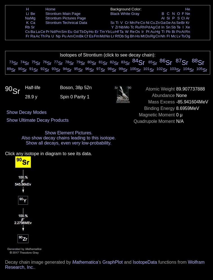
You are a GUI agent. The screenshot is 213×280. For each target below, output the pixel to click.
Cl (183, 18)
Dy (86, 32)
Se (178, 23)
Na (27, 18)
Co (142, 23)
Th (43, 36)
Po (178, 32)
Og (187, 36)
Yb (107, 32)
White (125, 14)
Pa (47, 36)
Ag (152, 27)
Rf (117, 36)
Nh (163, 36)
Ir (142, 32)
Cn (157, 36)
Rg (152, 36)
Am (70, 36)
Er (96, 32)
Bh (132, 36)
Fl (168, 36)
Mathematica (85, 262)
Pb (168, 32)
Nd (52, 32)
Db (121, 36)
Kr (187, 23)
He (187, 9)
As (173, 23)
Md (102, 36)
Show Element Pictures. (69, 132)
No (107, 36)
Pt (148, 32)
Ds (147, 36)
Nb (121, 27)
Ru (137, 27)
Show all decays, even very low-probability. (69, 143)
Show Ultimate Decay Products (37, 120)
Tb (81, 32)
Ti (117, 23)
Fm (96, 36)
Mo (127, 27)
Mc (173, 36)
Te (179, 27)
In (163, 27)
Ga (162, 23)
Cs (27, 32)
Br (183, 23)
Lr (112, 36)
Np (58, 36)
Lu (112, 32)
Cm (76, 36)
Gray (135, 14)
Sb (173, 27)
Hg (157, 32)
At (183, 32)
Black (115, 14)
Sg (127, 36)
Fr (27, 36)
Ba (32, 32)
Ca (32, 23)
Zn (158, 23)
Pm (58, 32)
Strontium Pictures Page (65, 18)
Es (91, 36)
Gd (76, 32)
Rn (187, 32)
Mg (33, 18)
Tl (163, 32)
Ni (148, 23)
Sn (168, 27)
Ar (187, 18)
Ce (42, 32)
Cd (157, 27)
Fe (137, 23)
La (38, 32)
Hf (117, 32)
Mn (132, 23)
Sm (64, 32)
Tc (132, 27)
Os (137, 32)
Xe (187, 27)
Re (132, 32)
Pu (64, 36)
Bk (81, 36)
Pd (147, 27)
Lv (179, 36)
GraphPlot (112, 262)
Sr (33, 27)
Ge (168, 23)
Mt (143, 36)
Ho (91, 32)
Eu (70, 32)
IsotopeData (145, 262)
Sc (112, 23)
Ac (38, 36)
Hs (137, 36)
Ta (121, 32)
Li (27, 14)
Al (163, 18)
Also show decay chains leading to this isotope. (68, 138)
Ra (32, 36)
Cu (152, 23)
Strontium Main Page (62, 14)
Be (32, 14)
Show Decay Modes (26, 112)
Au (152, 32)
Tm (102, 32)
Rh (142, 27)
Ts (183, 36)
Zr (117, 27)
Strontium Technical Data (66, 23)
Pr (48, 32)
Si (168, 18)
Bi (173, 32)
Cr (127, 23)
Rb (27, 27)
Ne (187, 14)
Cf (86, 36)
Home (50, 9)
